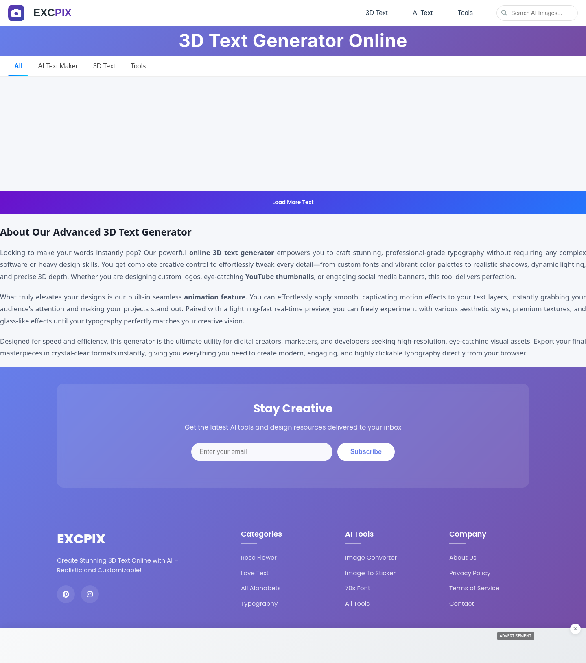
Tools (464, 12)
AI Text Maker (58, 64)
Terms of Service (474, 587)
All (18, 64)
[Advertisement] (293, 133)
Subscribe (366, 450)
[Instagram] (90, 593)
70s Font (357, 587)
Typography (259, 602)
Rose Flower (259, 556)
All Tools (357, 602)
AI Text (421, 12)
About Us (463, 556)
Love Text (255, 572)
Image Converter (371, 556)
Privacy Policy (469, 572)
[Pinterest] (66, 593)
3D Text (374, 12)
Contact (461, 602)
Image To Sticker (370, 572)
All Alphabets (261, 587)
